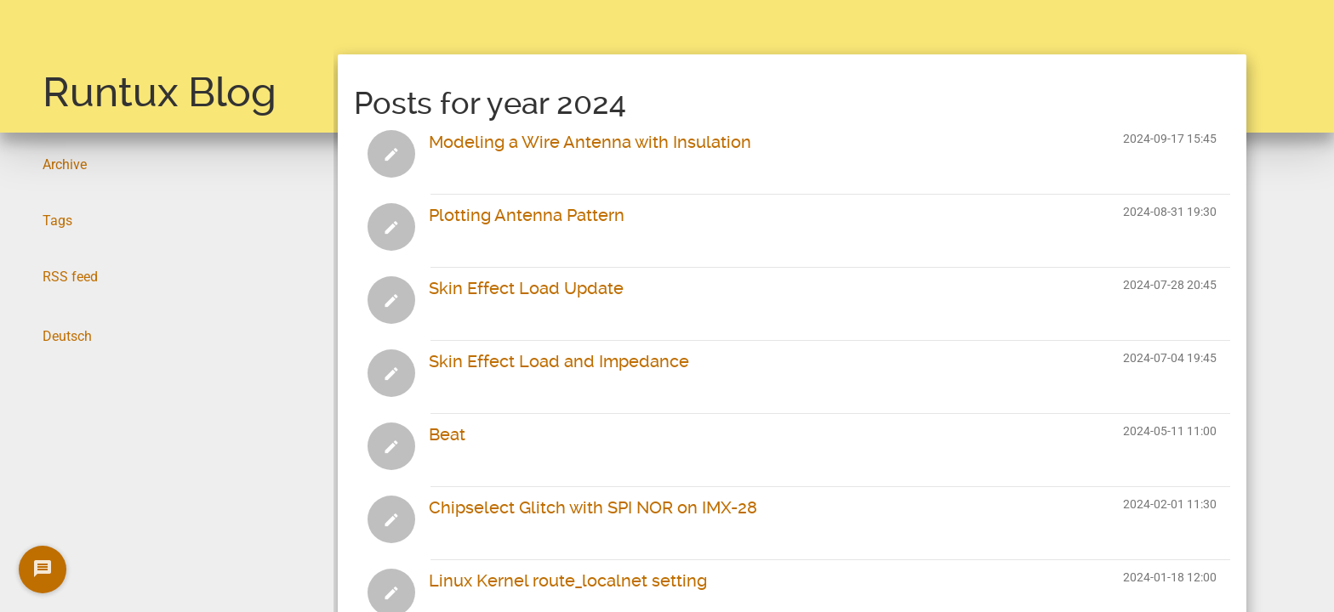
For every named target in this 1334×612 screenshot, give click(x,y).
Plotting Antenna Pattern (526, 215)
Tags (57, 220)
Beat (447, 434)
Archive (65, 164)
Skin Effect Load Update (526, 288)
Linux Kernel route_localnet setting (568, 580)
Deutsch (67, 336)
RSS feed (70, 277)
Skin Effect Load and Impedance (559, 361)
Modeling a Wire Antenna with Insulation (590, 142)
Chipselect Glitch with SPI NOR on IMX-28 (593, 507)
